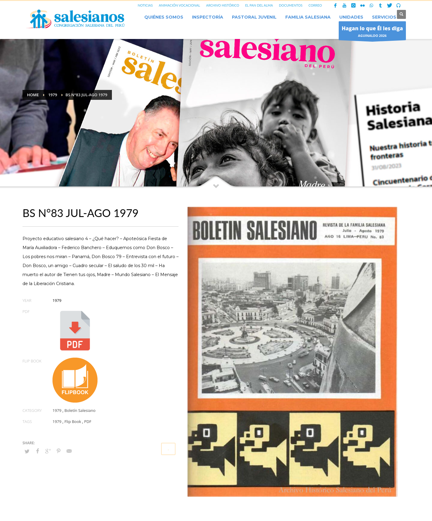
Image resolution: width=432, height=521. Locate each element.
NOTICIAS (145, 5)
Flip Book (72, 421)
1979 (57, 410)
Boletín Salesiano (80, 410)
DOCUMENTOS (291, 5)
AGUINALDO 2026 (372, 32)
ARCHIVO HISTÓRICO (222, 5)
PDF (87, 421)
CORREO (315, 5)
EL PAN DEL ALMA (259, 5)
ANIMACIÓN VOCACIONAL (179, 5)
